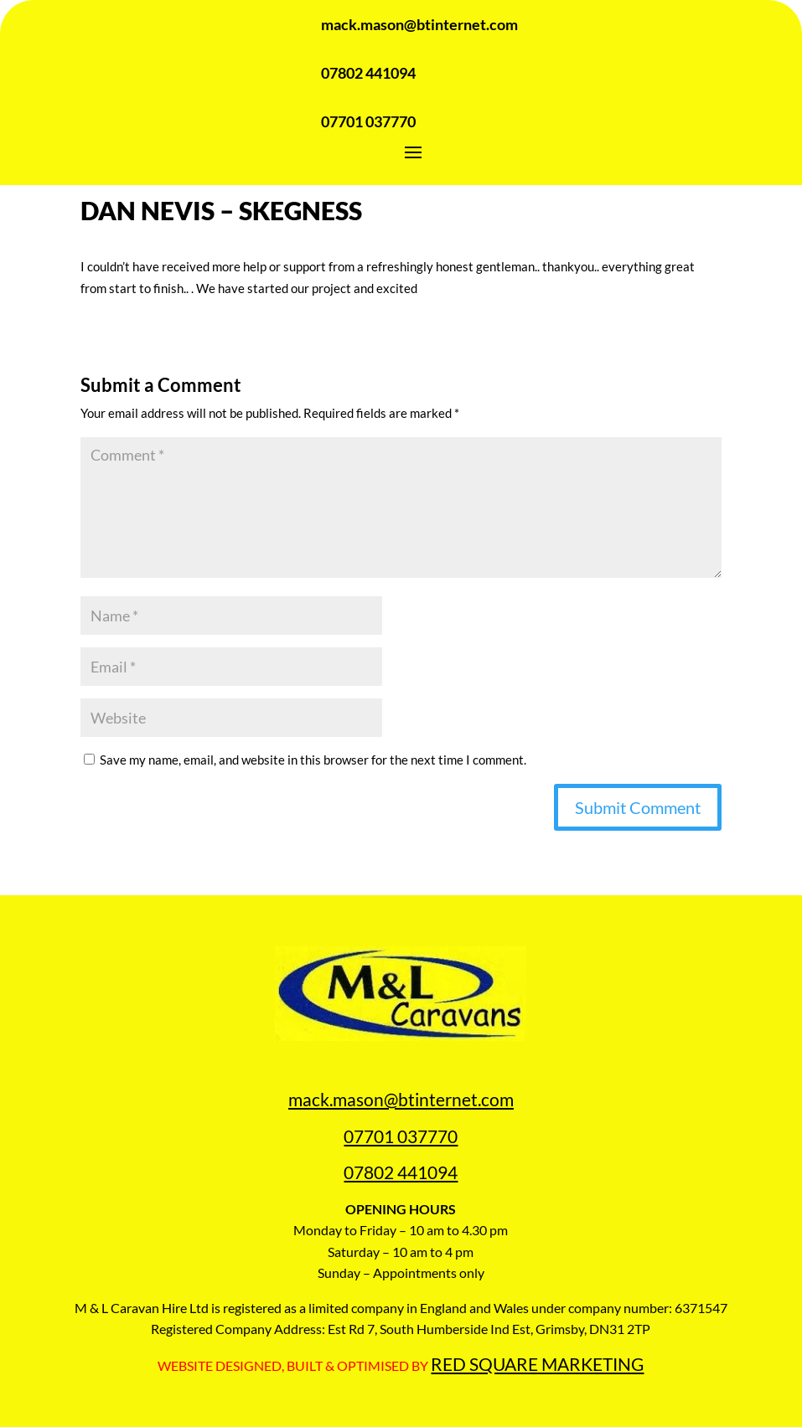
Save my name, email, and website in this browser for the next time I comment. (313, 759)
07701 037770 (401, 1136)
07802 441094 (401, 1172)
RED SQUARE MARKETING (537, 1363)
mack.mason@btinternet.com (401, 1099)
